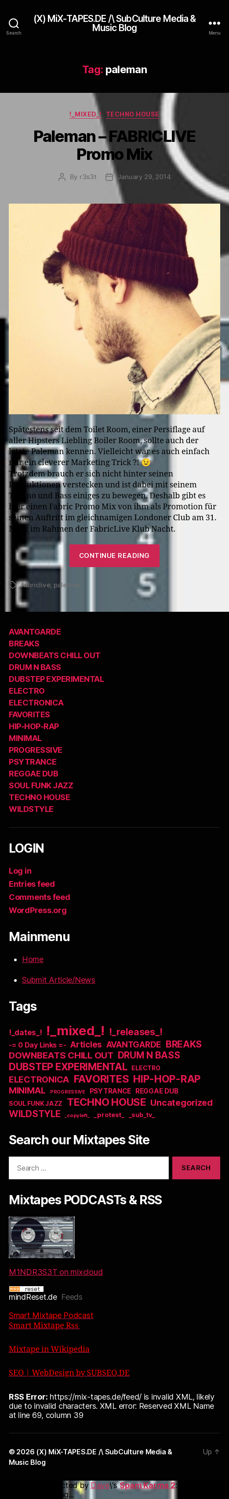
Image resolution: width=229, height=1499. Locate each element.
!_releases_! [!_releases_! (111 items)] (136, 1031)
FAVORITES (29, 714)
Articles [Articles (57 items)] (86, 1045)
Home (33, 959)
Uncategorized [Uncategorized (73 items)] (181, 1102)
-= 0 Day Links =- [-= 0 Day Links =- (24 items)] (37, 1045)
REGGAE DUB (33, 773)
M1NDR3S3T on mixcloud (55, 1247)
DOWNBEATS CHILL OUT (55, 655)
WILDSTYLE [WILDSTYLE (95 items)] (35, 1113)
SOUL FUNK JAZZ (41, 785)
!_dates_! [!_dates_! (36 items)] (25, 1032)
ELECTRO (27, 690)
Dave (100, 1485)
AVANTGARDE (35, 631)
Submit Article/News (58, 979)
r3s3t (88, 177)
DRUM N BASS (35, 667)
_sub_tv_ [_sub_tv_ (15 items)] (142, 1114)
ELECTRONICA (36, 702)
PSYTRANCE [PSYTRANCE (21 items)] (110, 1091)
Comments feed (39, 897)
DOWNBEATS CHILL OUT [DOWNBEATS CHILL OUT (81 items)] (61, 1055)
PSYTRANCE (33, 761)
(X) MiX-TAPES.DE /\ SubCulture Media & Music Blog (114, 23)
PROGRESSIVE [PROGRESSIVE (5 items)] (67, 1092)
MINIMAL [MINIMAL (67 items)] (27, 1090)
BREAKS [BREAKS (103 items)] (184, 1044)
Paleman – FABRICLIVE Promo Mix (114, 145)
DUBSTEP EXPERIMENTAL (56, 679)
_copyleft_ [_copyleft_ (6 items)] (77, 1115)
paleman (67, 585)
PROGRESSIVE (35, 750)
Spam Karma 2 (147, 1485)
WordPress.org (38, 910)
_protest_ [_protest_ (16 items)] (109, 1115)
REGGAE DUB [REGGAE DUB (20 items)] (156, 1091)
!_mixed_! (85, 114)
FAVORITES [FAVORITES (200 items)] (101, 1078)
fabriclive (35, 585)
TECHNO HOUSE (133, 114)
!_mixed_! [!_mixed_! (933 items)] (75, 1030)
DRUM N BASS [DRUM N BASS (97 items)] (149, 1055)
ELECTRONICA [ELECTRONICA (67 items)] (39, 1079)
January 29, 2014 (144, 177)
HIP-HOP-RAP (34, 726)
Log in (20, 870)
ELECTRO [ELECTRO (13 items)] (145, 1068)
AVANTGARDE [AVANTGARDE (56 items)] (133, 1045)
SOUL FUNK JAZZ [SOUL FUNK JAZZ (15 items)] (35, 1103)
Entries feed (32, 884)
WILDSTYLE (31, 809)
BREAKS (24, 643)
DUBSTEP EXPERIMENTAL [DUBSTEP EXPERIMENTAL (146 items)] (68, 1066)
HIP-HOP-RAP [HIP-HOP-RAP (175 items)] (166, 1079)
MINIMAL (25, 738)
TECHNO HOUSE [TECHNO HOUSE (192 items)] (106, 1102)
